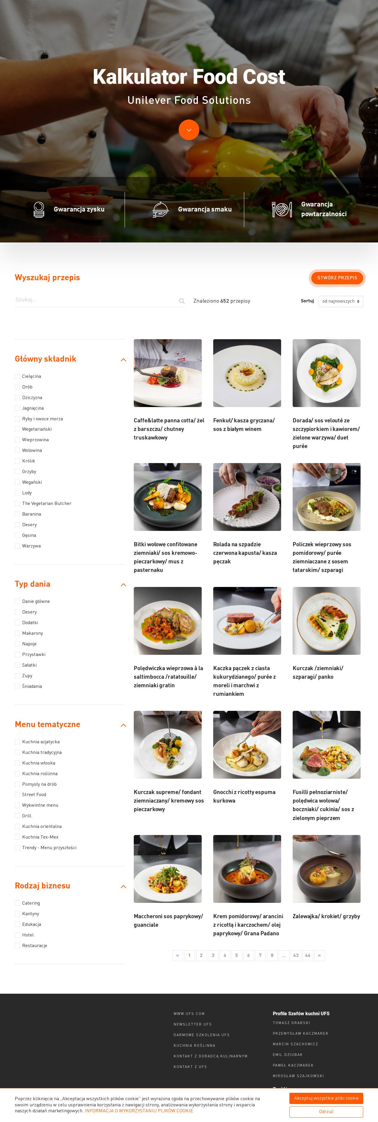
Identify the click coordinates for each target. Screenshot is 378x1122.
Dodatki (26, 622)
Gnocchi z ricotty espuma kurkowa (244, 797)
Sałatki (26, 665)
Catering (27, 903)
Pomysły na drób (36, 784)
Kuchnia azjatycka (37, 741)
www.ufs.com (189, 1014)
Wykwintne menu (36, 805)
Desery (26, 524)
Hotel (24, 935)
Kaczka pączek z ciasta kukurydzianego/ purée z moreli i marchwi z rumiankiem (244, 681)
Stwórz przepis (337, 278)
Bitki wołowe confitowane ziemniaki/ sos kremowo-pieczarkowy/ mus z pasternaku (165, 557)
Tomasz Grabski (291, 1023)
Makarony (29, 633)
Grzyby (25, 471)
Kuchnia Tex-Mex (36, 837)
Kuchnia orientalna (38, 826)
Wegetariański (33, 429)
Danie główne (32, 601)
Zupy (23, 675)
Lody (23, 493)
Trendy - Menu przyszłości (45, 847)
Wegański (28, 482)
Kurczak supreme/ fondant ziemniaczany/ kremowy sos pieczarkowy (169, 801)
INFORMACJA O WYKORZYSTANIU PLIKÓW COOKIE (139, 1111)
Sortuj (307, 301)
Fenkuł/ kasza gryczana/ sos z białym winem (244, 425)
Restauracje (31, 945)
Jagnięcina (29, 408)
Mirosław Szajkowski (298, 1076)
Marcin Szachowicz (295, 1044)
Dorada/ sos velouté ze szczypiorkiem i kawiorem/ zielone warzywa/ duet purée (326, 433)
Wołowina (28, 450)
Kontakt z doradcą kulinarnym (211, 1056)
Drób (23, 387)
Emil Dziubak (288, 1055)
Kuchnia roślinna (36, 773)
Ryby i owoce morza (39, 418)
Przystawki (30, 654)
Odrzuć (326, 1112)
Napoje (26, 644)
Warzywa (28, 546)
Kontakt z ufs (190, 1067)
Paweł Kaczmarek (293, 1065)
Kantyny (27, 913)
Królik (25, 461)
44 (307, 955)
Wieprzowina (32, 439)
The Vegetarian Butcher (43, 503)
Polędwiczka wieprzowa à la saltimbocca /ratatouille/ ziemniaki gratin (168, 677)
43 (296, 955)
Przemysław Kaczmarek (301, 1034)
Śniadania (28, 686)
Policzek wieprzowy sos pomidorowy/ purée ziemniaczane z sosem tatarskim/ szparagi (322, 557)
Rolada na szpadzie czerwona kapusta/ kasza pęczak (245, 553)
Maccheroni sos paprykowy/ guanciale (168, 921)
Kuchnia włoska (35, 763)
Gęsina (25, 535)
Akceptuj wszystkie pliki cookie (326, 1098)
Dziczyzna (28, 397)
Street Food (30, 794)
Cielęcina (28, 376)
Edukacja (28, 924)
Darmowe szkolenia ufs (202, 1035)
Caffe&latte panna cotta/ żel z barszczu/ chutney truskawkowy (169, 429)
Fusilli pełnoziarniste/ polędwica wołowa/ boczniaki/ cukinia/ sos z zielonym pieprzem (323, 805)
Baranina (28, 514)
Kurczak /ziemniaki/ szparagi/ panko (318, 673)
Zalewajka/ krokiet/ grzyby (326, 916)
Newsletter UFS (193, 1024)
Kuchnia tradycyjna (38, 752)
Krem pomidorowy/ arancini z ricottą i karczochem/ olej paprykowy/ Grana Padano (248, 925)
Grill (23, 815)
